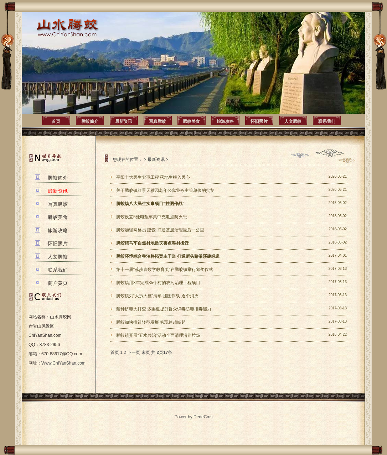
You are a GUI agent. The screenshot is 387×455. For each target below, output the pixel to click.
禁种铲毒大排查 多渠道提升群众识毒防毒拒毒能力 (163, 309)
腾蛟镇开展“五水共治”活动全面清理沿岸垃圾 (158, 335)
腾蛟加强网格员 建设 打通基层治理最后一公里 (160, 229)
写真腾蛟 (157, 121)
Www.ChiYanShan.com (63, 363)
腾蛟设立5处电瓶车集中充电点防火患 (151, 216)
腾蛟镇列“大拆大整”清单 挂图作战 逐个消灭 (157, 295)
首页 (56, 121)
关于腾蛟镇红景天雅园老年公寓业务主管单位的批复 (165, 190)
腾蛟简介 (89, 121)
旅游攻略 (225, 121)
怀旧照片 (259, 121)
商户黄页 (58, 283)
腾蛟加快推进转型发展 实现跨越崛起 (151, 322)
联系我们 (326, 121)
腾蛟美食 (191, 121)
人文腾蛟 (292, 121)
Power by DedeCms (194, 416)
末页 (145, 352)
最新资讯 (123, 121)
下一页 (133, 352)
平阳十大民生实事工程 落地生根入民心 (153, 177)
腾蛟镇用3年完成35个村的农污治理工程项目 (158, 282)
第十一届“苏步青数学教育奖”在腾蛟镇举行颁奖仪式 (164, 269)
